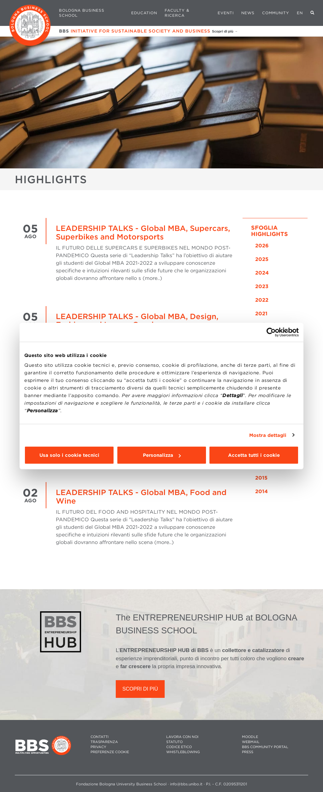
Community (275, 12)
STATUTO (174, 742)
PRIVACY (98, 747)
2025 (261, 259)
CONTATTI (100, 737)
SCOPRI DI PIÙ (140, 689)
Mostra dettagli (268, 435)
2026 (262, 246)
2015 (261, 478)
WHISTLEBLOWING (183, 752)
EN (300, 12)
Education (144, 12)
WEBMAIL (251, 742)
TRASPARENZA (104, 742)
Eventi (226, 12)
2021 (261, 314)
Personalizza (162, 455)
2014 (261, 491)
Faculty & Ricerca (177, 13)
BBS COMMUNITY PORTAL (265, 747)
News (248, 12)
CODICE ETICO (179, 747)
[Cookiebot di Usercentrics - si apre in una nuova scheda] (271, 332)
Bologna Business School (81, 13)
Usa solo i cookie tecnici (69, 455)
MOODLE (250, 737)
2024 (262, 273)
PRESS (247, 752)
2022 (261, 300)
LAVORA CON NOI (182, 737)
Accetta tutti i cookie (254, 455)
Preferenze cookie (110, 752)
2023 (261, 286)
